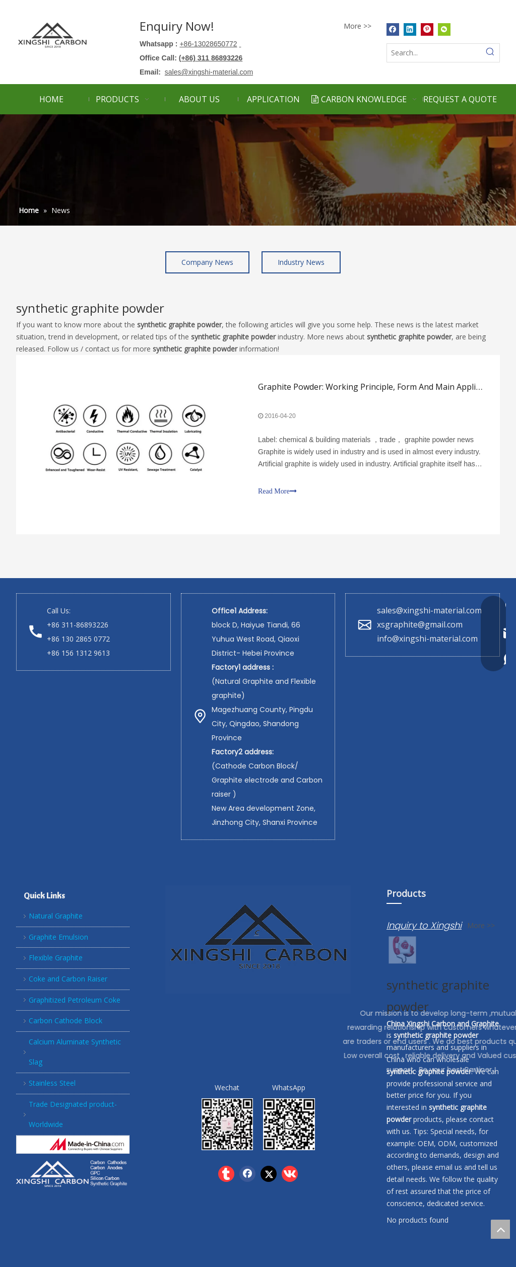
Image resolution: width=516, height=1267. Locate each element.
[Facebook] (392, 29)
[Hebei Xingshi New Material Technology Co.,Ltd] (87, 1145)
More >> (357, 26)
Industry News (301, 262)
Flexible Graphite (56, 957)
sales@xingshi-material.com (429, 610)
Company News (207, 262)
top (500, 1229)
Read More (277, 491)
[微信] (444, 29)
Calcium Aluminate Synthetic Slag (75, 1052)
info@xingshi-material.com (427, 638)
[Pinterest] (427, 29)
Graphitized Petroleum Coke (74, 1000)
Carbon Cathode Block (65, 1020)
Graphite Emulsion (58, 937)
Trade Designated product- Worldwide (73, 1114)
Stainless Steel (52, 1083)
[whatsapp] (289, 1124)
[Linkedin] (410, 29)
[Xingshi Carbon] (73, 1173)
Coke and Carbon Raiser (68, 978)
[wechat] (227, 1124)
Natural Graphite (56, 916)
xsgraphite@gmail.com (421, 624)
